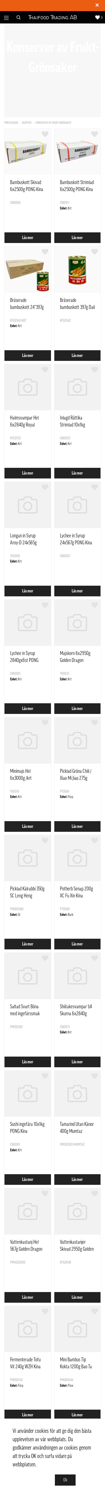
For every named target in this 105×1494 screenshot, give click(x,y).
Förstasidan (11, 122)
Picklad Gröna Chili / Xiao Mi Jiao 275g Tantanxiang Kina (75, 778)
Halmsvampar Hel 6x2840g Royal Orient (24, 424)
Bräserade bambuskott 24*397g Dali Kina (27, 307)
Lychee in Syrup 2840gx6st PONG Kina (24, 660)
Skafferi (27, 122)
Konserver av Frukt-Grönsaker (53, 122)
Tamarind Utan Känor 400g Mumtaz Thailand (77, 1131)
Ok (65, 1480)
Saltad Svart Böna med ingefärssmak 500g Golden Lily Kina (27, 1013)
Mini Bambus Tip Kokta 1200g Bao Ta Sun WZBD (76, 1366)
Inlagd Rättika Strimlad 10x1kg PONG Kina (72, 424)
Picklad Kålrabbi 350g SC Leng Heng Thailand (27, 895)
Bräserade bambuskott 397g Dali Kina (77, 307)
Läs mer (27, 237)
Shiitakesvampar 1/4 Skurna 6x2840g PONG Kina (76, 1013)
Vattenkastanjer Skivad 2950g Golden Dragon (77, 1249)
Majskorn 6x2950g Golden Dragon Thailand (75, 660)
